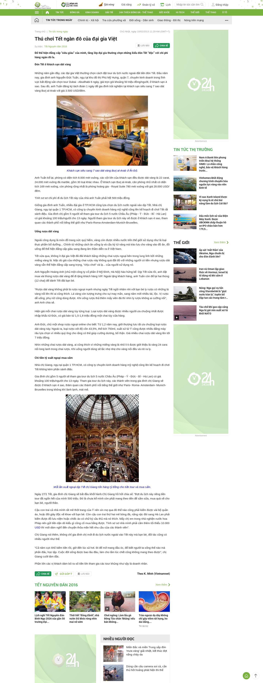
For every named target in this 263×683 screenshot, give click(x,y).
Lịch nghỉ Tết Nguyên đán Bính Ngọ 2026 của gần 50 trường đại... (50, 618)
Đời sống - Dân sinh (141, 20)
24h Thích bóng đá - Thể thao (136, 12)
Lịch (165, 4)
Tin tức (60, 12)
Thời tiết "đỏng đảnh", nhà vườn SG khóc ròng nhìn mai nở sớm (84, 618)
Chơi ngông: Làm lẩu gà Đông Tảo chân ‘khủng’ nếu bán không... (119, 618)
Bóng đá (74, 12)
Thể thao (210, 12)
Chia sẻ (164, 45)
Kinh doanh (92, 12)
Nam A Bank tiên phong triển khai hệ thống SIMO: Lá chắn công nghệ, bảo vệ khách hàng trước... (213, 164)
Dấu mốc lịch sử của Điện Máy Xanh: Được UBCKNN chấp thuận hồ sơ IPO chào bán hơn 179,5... (213, 222)
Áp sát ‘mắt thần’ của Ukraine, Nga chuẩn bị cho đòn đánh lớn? (211, 253)
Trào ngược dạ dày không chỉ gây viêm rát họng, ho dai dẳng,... (153, 618)
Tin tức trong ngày (59, 20)
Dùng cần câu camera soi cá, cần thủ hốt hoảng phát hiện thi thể (146, 668)
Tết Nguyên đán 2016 (55, 46)
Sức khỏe (164, 12)
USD (38, 527)
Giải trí (109, 12)
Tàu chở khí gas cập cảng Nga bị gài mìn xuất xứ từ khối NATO (213, 310)
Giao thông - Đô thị (168, 20)
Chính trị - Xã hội (88, 20)
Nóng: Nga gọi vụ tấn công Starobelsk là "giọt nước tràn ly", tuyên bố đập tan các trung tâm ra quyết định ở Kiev (213, 292)
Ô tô (224, 12)
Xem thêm (161, 584)
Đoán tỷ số (146, 4)
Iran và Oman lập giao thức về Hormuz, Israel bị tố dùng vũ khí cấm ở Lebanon (213, 274)
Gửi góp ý (63, 573)
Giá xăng (126, 4)
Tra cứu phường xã (114, 20)
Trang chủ (40, 31)
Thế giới (194, 12)
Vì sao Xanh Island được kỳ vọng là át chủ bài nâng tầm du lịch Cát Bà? (213, 200)
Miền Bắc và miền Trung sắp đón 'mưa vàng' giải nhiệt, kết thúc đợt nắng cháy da (146, 651)
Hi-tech (180, 12)
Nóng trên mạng (194, 20)
